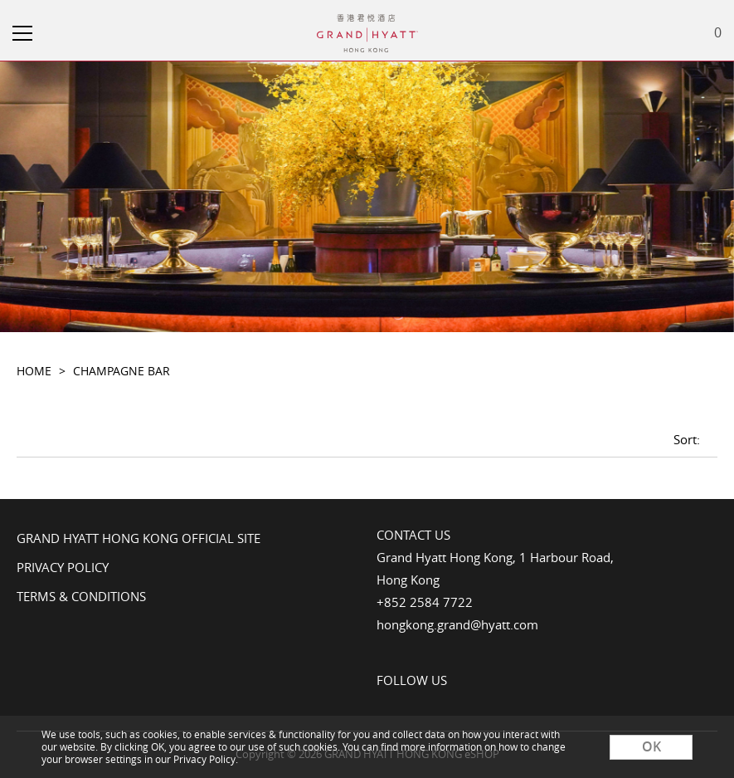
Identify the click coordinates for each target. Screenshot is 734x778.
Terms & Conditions (81, 596)
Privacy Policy (63, 567)
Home (34, 371)
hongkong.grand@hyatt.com (457, 624)
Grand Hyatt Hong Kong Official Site (138, 538)
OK (651, 746)
